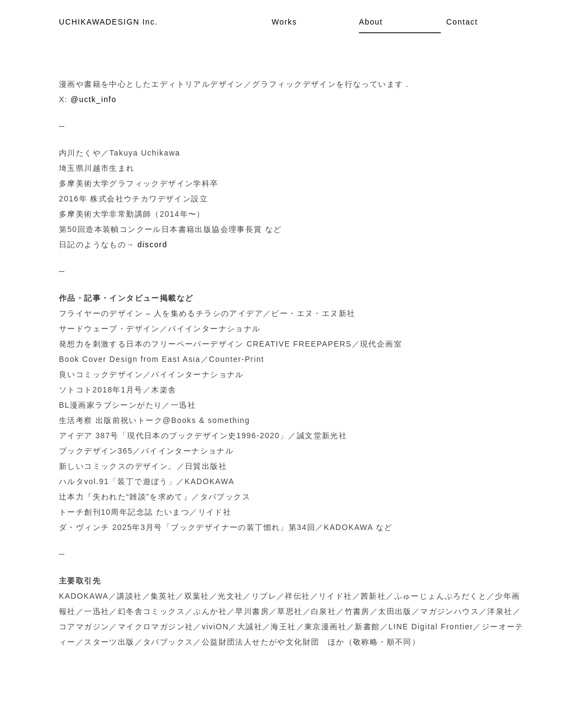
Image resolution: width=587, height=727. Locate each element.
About (371, 21)
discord (152, 244)
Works (284, 21)
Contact (462, 21)
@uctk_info (93, 99)
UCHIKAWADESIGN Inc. (108, 21)
